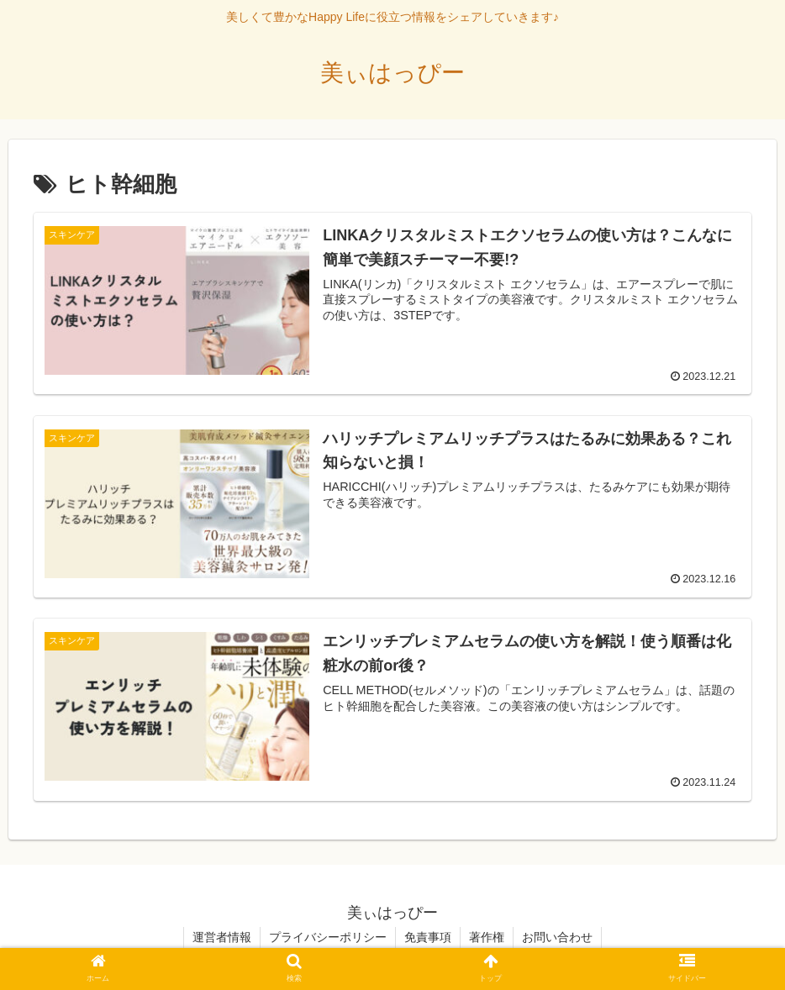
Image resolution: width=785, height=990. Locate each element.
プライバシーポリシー (328, 937)
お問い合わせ (557, 937)
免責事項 (427, 937)
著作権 (486, 937)
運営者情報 (221, 937)
